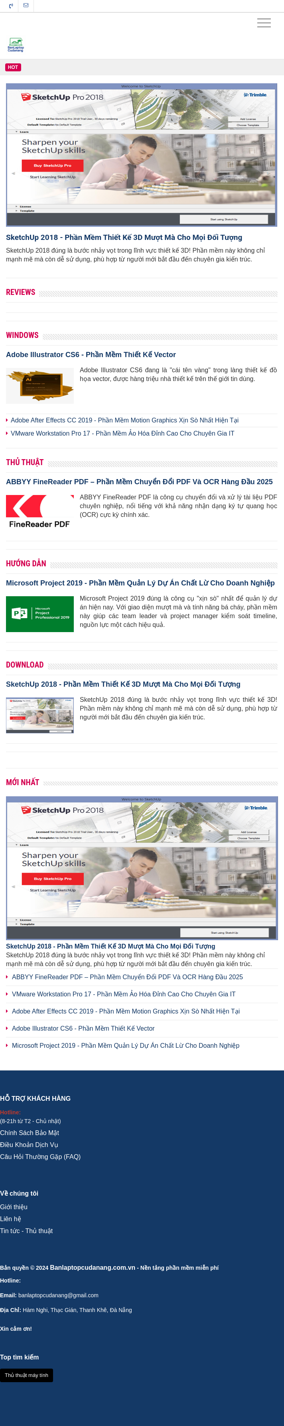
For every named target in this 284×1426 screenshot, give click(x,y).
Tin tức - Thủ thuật (26, 1231)
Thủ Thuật (25, 462)
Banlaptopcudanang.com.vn (92, 1267)
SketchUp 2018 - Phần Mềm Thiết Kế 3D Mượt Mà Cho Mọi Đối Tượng (124, 237)
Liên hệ (10, 1219)
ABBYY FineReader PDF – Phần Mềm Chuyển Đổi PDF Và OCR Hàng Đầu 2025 (139, 482)
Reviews (20, 292)
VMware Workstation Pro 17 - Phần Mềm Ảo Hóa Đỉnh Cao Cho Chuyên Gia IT (123, 433)
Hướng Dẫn (26, 563)
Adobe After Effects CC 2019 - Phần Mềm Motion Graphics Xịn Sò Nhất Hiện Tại (125, 420)
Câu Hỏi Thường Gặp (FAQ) (40, 1156)
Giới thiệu (14, 1207)
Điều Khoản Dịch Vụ (29, 1144)
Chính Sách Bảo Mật (29, 1132)
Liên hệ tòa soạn (26, 5)
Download (25, 665)
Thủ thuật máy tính (26, 1375)
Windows (22, 335)
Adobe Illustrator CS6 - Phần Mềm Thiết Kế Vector (91, 355)
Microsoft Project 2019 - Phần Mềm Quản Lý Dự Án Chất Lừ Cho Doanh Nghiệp (140, 583)
